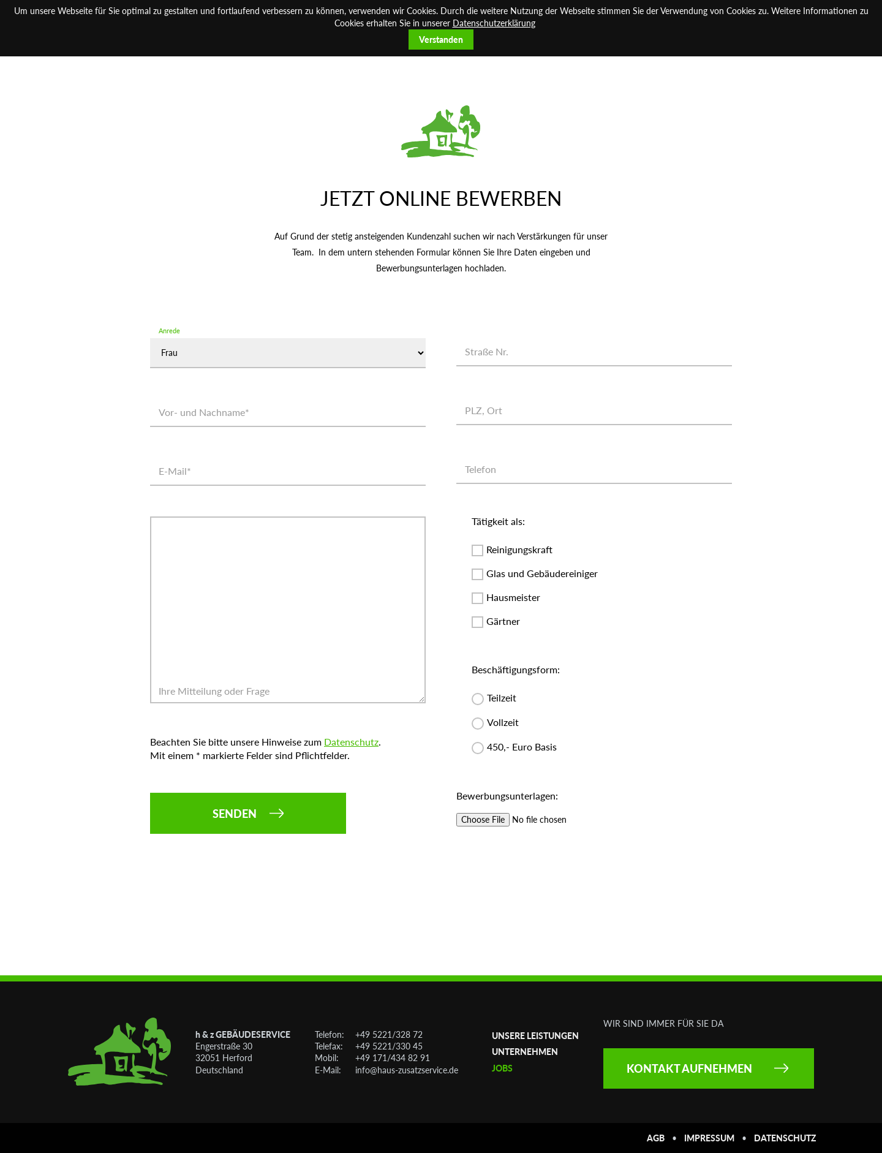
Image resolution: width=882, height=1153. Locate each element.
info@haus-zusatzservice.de (406, 1070)
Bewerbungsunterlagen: (507, 796)
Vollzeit (503, 722)
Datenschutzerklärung (494, 23)
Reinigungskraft (519, 550)
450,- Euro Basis (522, 747)
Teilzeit (501, 698)
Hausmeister (513, 597)
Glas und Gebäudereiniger (542, 574)
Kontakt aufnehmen (689, 1068)
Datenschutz (351, 741)
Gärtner (503, 621)
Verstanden (441, 39)
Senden (235, 813)
